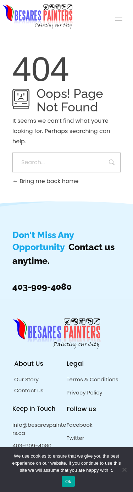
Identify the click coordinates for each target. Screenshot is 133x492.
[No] (124, 469)
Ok (68, 481)
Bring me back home (45, 181)
